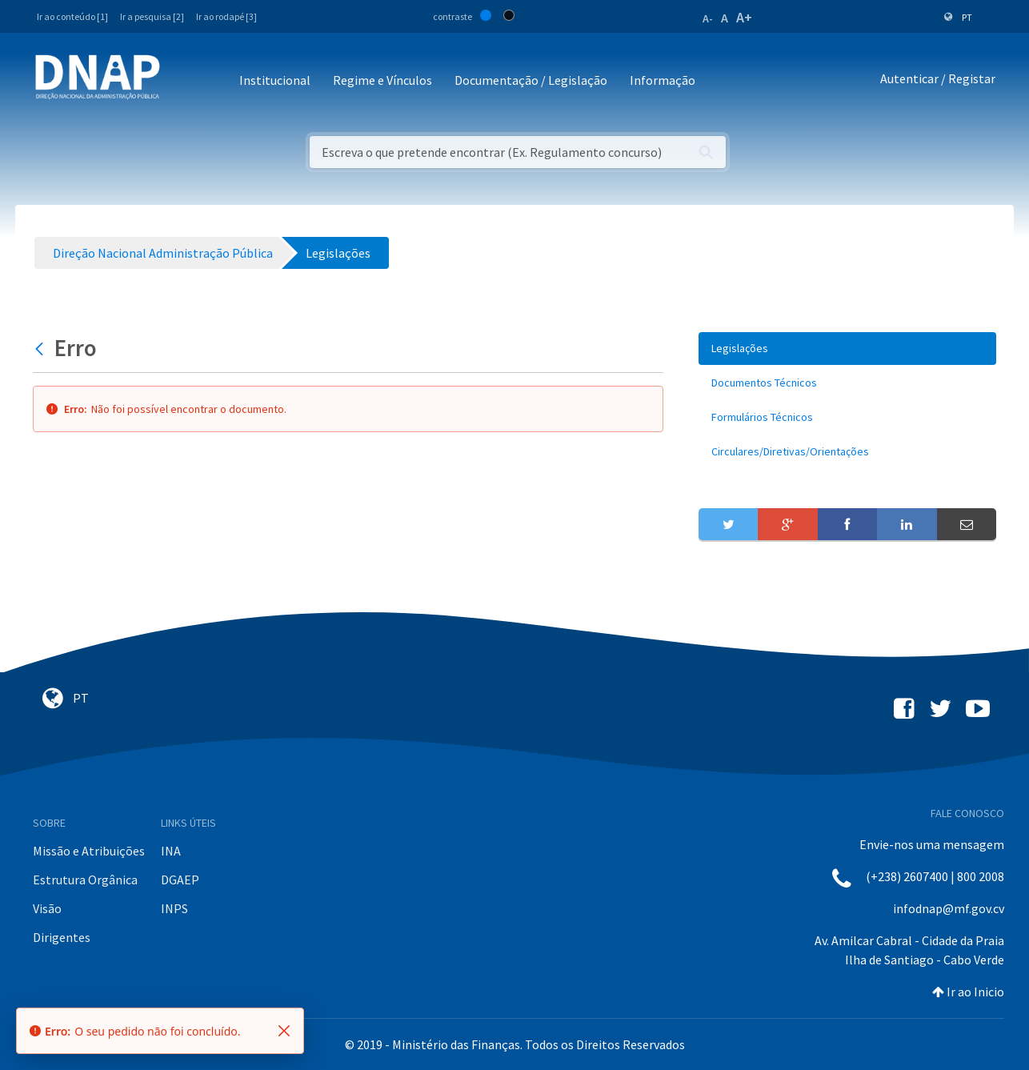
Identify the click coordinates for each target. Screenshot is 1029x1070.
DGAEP (180, 880)
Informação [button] (662, 80)
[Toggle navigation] (183, 81)
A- (708, 18)
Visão (47, 908)
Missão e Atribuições (89, 851)
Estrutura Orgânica (85, 880)
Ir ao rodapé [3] (226, 16)
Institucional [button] (274, 80)
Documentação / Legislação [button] (530, 80)
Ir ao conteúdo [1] (72, 16)
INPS (174, 908)
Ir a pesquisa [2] (152, 16)
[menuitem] (847, 348)
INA (171, 851)
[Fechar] (284, 1031)
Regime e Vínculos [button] (382, 80)
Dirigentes (61, 937)
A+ (744, 17)
